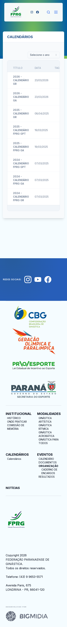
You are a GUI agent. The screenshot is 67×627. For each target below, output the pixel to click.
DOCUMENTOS (48, 462)
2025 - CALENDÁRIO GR (21, 113)
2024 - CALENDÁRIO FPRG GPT (21, 163)
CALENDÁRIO (46, 458)
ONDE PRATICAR (17, 421)
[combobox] (44, 55)
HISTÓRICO (14, 418)
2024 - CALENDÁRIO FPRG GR (21, 197)
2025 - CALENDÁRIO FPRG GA (21, 147)
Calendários (14, 458)
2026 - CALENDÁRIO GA (21, 97)
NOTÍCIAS (13, 488)
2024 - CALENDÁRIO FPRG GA (21, 180)
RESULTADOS (47, 476)
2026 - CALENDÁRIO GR (21, 80)
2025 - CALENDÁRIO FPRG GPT (21, 130)
